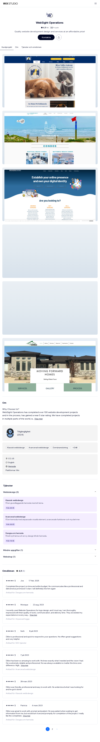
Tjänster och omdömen (31, 47)
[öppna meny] (95, 3)
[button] (50, 80)
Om (16, 47)
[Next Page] (57, 729)
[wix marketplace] (10, 3)
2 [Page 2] (52, 729)
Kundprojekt (7, 47)
